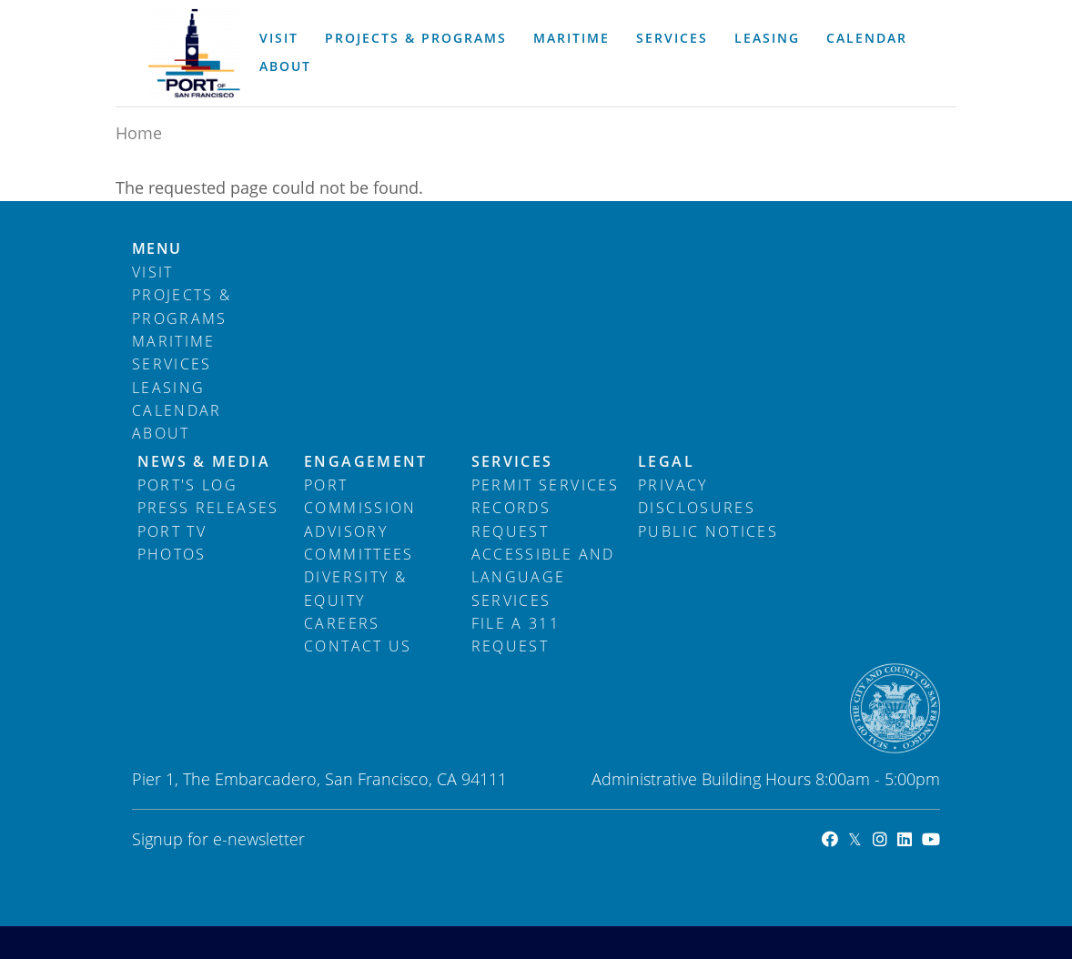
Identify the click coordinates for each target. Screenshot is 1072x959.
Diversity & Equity (355, 588)
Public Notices (708, 531)
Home (139, 133)
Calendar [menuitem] (866, 38)
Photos (172, 554)
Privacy (672, 485)
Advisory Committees (359, 542)
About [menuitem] (285, 66)
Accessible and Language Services (543, 577)
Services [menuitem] (672, 38)
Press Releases (208, 508)
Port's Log (187, 485)
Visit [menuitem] (278, 38)
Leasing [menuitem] (767, 38)
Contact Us (358, 646)
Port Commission (360, 496)
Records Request (511, 519)
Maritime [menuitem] (571, 38)
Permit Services (545, 485)
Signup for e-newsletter (218, 839)
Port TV (172, 531)
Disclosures (696, 508)
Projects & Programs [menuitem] (416, 38)
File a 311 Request (516, 634)
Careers (341, 623)
